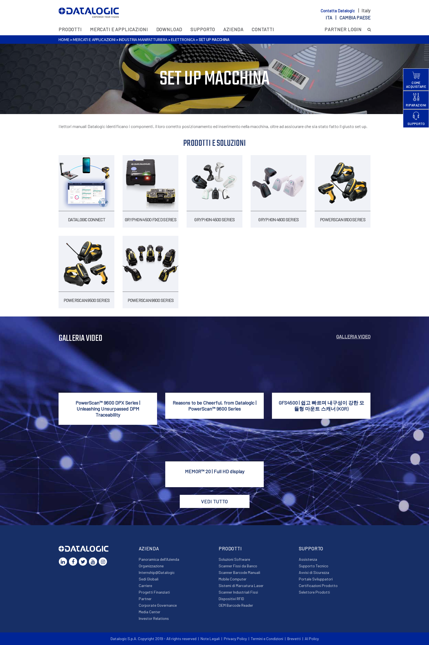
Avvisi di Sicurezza (314, 572)
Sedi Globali (148, 579)
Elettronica (183, 39)
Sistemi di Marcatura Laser (241, 585)
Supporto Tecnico (313, 565)
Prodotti (70, 29)
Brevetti (294, 638)
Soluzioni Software (234, 559)
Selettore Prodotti (314, 592)
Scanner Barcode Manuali (239, 572)
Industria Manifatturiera (143, 39)
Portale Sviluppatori (316, 579)
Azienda (233, 29)
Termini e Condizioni (267, 638)
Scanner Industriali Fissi (238, 592)
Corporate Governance (158, 605)
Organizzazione (151, 565)
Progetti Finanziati (154, 592)
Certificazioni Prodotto (318, 585)
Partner (145, 598)
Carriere (145, 585)
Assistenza (308, 559)
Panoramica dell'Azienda (159, 559)
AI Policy (312, 638)
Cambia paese (355, 17)
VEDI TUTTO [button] (214, 501)
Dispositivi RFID (231, 598)
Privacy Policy (235, 638)
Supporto (202, 29)
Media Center (149, 611)
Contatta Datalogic (338, 10)
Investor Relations (154, 618)
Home (64, 39)
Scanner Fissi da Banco (238, 565)
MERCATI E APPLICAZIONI (119, 29)
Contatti (263, 29)
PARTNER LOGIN (343, 29)
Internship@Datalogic (157, 572)
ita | (348, 17)
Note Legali (210, 638)
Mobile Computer (233, 579)
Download (169, 29)
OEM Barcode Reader (236, 605)
